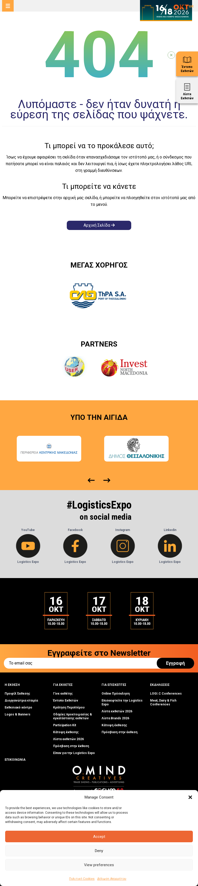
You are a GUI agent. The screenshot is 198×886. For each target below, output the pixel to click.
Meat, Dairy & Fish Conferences (163, 702)
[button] (190, 797)
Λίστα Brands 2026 (115, 718)
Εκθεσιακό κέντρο (18, 707)
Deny (99, 850)
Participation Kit (64, 725)
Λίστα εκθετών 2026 (68, 739)
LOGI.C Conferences (166, 693)
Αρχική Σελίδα (99, 225)
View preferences (99, 865)
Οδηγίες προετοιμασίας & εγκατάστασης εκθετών (72, 716)
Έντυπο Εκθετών (65, 700)
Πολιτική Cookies (82, 879)
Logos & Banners (17, 714)
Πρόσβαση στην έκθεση (71, 746)
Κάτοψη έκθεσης (66, 732)
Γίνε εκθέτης (63, 693)
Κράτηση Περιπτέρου (69, 707)
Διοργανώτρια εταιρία (21, 700)
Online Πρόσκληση (116, 693)
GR (191, 6)
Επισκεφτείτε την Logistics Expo (122, 702)
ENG (182, 6)
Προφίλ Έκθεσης (17, 693)
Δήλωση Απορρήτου (111, 879)
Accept (99, 836)
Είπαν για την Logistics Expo (74, 753)
